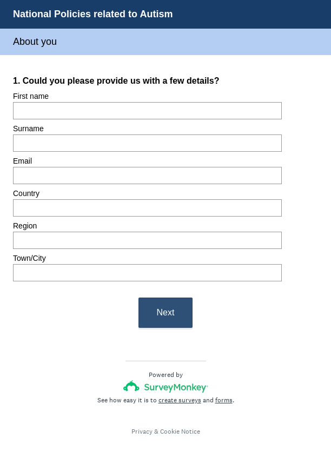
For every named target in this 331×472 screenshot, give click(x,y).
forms (224, 400)
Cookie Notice (180, 431)
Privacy (142, 431)
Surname (28, 128)
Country (26, 193)
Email (22, 161)
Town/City (29, 258)
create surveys (179, 400)
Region (25, 225)
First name (31, 96)
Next (166, 312)
